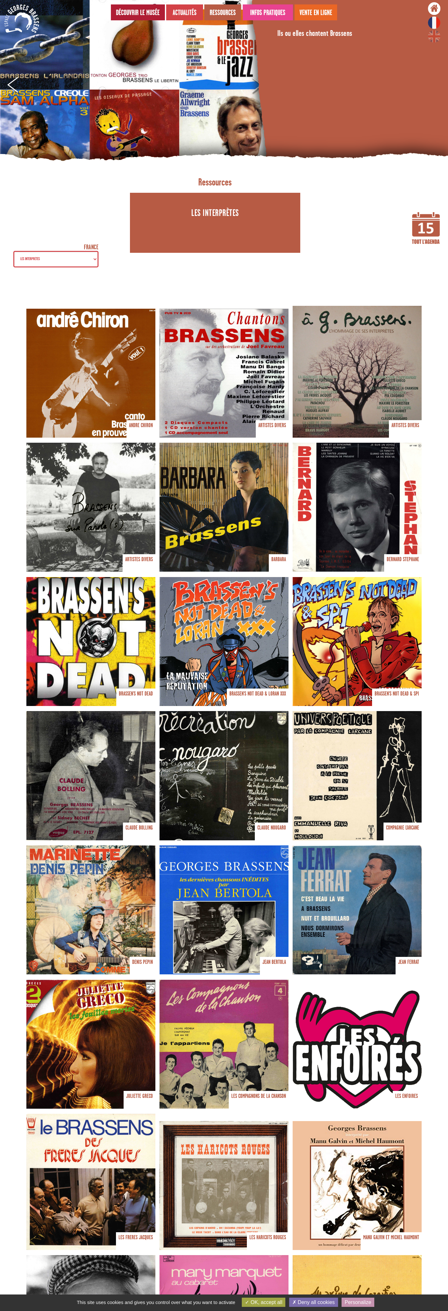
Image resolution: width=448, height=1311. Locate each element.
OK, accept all (263, 1302)
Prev (12, 85)
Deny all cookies (313, 1302)
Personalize (358, 1302)
